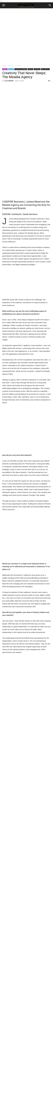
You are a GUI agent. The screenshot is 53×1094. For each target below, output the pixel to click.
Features (30, 69)
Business (18, 66)
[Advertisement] (26, 35)
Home (4, 66)
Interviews (37, 69)
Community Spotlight (20, 69)
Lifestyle (10, 66)
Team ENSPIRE (8, 81)
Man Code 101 (45, 69)
